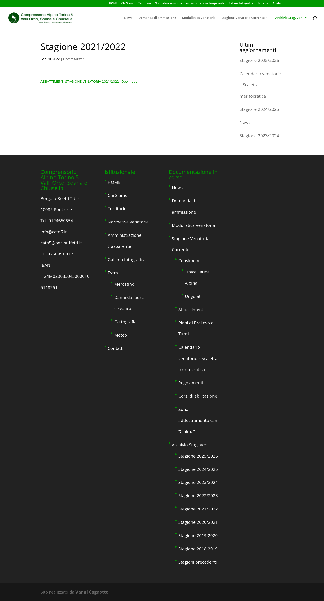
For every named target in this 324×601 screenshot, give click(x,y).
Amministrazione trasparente (205, 3)
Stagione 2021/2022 (198, 509)
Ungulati (193, 296)
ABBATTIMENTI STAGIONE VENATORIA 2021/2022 (79, 81)
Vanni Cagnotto (92, 592)
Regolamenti (190, 383)
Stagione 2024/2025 (259, 109)
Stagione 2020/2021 (198, 522)
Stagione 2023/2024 (259, 136)
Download (129, 81)
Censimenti (189, 261)
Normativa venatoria (168, 3)
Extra (261, 3)
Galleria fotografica (240, 3)
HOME (113, 3)
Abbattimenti (191, 309)
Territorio (144, 3)
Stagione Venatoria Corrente (243, 18)
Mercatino (124, 284)
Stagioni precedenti (197, 562)
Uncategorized (73, 59)
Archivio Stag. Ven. (289, 18)
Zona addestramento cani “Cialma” (198, 420)
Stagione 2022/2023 (198, 496)
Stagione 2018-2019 (198, 549)
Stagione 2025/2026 (259, 60)
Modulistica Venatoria (199, 18)
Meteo (120, 335)
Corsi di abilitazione (197, 396)
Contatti (278, 3)
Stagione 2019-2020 (198, 535)
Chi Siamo (127, 3)
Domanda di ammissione (157, 18)
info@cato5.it (53, 232)
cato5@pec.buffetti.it (61, 243)
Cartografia (125, 322)
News (128, 18)
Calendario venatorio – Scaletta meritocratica (198, 358)
